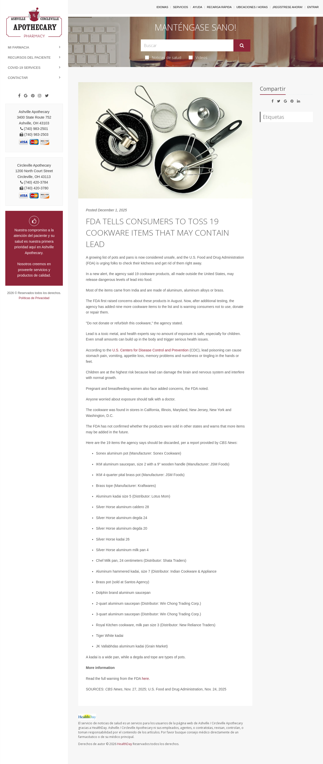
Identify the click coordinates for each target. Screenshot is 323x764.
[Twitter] (47, 96)
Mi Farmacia (18, 47)
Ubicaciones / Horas (252, 7)
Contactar (18, 78)
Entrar (313, 7)
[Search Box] (187, 45)
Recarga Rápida (219, 7)
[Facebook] (19, 96)
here (145, 679)
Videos (198, 57)
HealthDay (124, 744)
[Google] (26, 96)
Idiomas (162, 7)
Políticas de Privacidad (34, 298)
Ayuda (197, 7)
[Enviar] (241, 45)
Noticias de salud (163, 57)
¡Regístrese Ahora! (288, 7)
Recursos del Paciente (29, 57)
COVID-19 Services (24, 68)
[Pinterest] (33, 96)
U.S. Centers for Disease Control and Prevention (150, 350)
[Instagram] (39, 96)
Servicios (180, 7)
